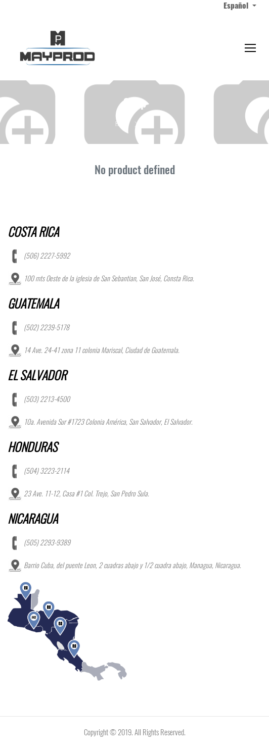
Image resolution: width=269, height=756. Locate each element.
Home (121, 124)
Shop (148, 124)
